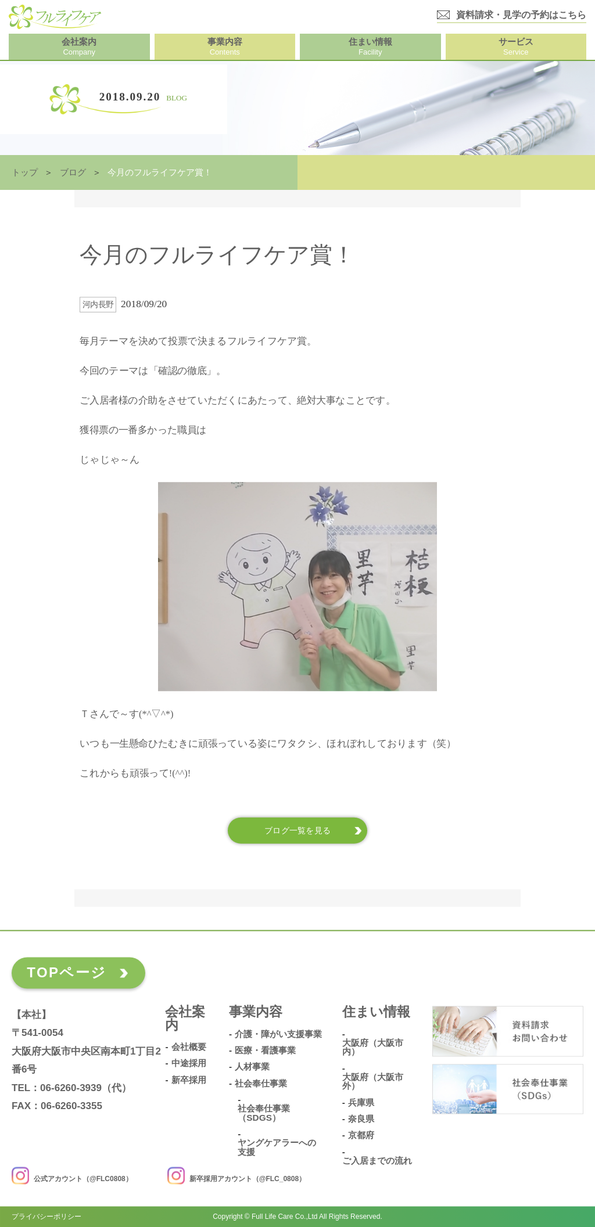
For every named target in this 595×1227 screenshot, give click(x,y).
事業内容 (255, 1012)
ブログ (73, 172)
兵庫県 (361, 1102)
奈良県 (361, 1119)
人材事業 (252, 1067)
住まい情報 (376, 1012)
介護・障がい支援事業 (278, 1034)
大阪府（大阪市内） (372, 1047)
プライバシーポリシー (46, 1216)
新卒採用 (188, 1080)
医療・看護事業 (265, 1050)
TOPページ (66, 972)
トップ (25, 172)
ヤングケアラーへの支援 (277, 1148)
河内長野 (98, 304)
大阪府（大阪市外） (372, 1082)
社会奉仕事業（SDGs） (264, 1113)
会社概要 (188, 1047)
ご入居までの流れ (377, 1160)
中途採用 (188, 1063)
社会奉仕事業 (261, 1083)
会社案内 (185, 1019)
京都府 (361, 1135)
